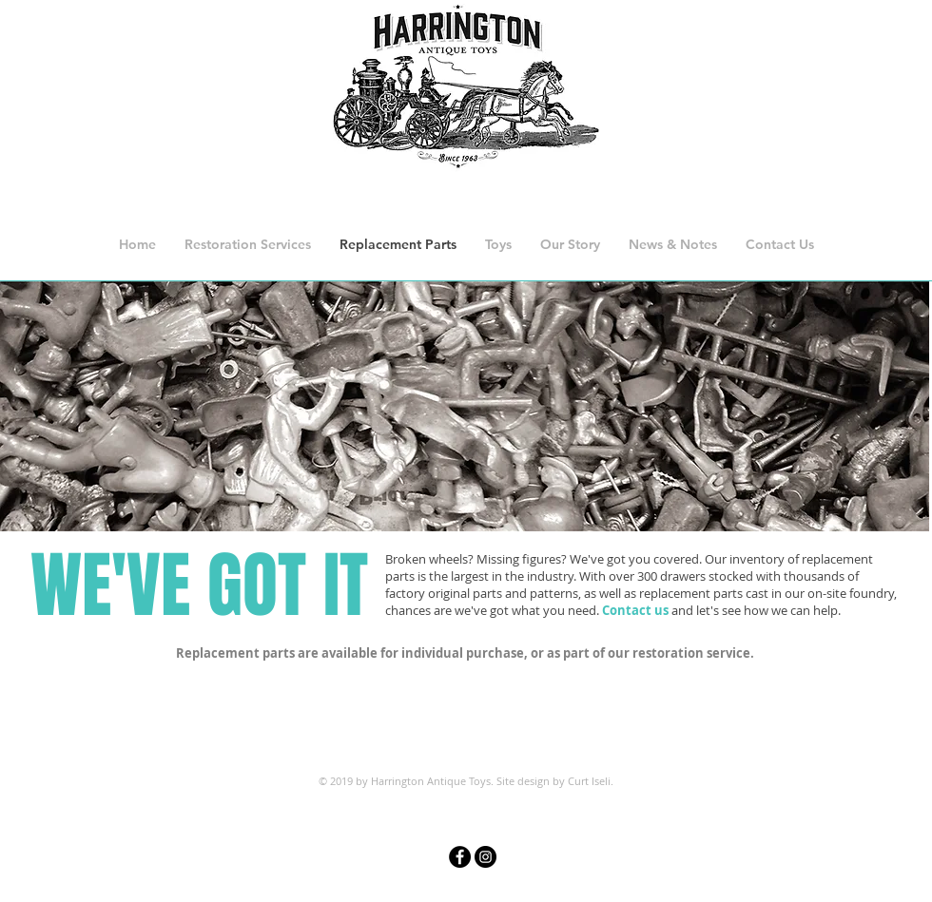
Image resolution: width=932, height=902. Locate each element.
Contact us (635, 610)
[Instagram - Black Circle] (485, 857)
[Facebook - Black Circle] (460, 857)
